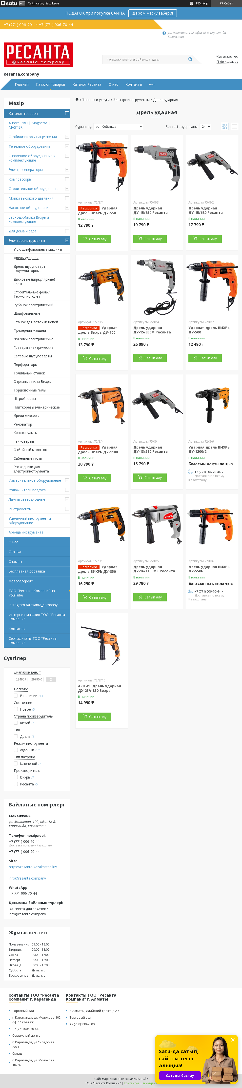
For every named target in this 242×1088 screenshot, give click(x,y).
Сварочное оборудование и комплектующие (32, 158)
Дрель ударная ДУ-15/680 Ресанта (205, 210)
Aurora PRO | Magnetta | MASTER (29, 125)
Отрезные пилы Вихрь (32, 381)
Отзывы (15, 561)
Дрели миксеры (26, 415)
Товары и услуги (96, 100)
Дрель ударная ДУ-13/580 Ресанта (150, 449)
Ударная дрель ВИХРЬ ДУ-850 (98, 569)
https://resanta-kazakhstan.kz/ (33, 867)
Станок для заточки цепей (36, 322)
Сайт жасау (36, 3)
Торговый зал (23, 1010)
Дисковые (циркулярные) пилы (34, 281)
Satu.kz (143, 1079)
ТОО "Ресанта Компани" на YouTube (32, 592)
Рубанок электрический (33, 305)
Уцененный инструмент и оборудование (30, 520)
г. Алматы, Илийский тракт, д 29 (94, 1010)
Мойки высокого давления (31, 198)
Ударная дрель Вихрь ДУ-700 (98, 330)
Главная (22, 84)
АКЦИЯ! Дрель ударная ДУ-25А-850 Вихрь (99, 688)
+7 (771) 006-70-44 (25, 1028)
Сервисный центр (26, 1035)
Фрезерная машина (30, 330)
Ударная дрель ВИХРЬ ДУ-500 (209, 329)
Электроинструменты (27, 240)
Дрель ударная (26, 257)
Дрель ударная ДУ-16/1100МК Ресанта (154, 569)
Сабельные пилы (28, 458)
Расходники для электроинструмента (31, 468)
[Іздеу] (190, 59)
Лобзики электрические (33, 339)
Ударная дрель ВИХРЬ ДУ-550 (98, 210)
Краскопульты (26, 432)
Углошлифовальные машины (38, 249)
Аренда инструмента (26, 532)
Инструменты (20, 509)
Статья (15, 551)
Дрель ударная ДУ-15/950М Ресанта (152, 329)
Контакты (133, 84)
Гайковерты (24, 441)
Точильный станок (29, 373)
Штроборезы (25, 398)
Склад (17, 1053)
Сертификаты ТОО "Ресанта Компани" (33, 640)
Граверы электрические (34, 347)
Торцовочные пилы (30, 390)
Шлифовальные (27, 313)
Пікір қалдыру (227, 61)
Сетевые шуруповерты (33, 356)
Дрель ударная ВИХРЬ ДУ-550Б (209, 569)
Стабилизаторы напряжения (33, 136)
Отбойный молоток (30, 449)
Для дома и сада (22, 231)
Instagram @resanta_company (33, 604)
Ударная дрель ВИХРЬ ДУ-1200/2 (209, 449)
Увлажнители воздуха (27, 490)
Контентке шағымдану (140, 1083)
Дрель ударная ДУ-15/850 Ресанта (150, 210)
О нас (113, 84)
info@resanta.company (27, 878)
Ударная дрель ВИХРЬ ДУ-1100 (98, 449)
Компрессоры (20, 179)
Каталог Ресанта (87, 84)
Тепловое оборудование (30, 146)
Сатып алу (97, 239)
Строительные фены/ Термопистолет (32, 294)
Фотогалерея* (21, 581)
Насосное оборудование (29, 207)
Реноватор (23, 424)
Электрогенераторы (26, 169)
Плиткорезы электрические (37, 407)
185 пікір (202, 3)
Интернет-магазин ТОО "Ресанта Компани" (37, 616)
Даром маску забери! (152, 13)
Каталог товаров (50, 84)
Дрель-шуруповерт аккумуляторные (29, 268)
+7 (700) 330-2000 (82, 1024)
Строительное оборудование (34, 188)
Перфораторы (26, 364)
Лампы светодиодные (27, 499)
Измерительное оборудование (35, 480)
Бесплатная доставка (27, 571)
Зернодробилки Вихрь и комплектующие (29, 219)
